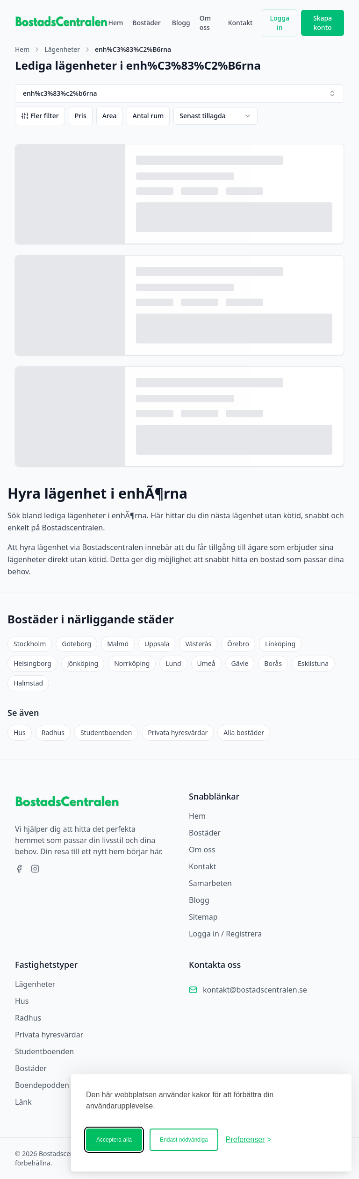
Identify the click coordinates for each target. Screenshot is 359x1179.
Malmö (118, 643)
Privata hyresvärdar (178, 732)
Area (109, 115)
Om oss (205, 23)
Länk (23, 1102)
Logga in (279, 23)
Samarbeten (210, 883)
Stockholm (30, 643)
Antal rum (148, 115)
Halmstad (28, 683)
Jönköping (82, 663)
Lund (173, 663)
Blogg (181, 22)
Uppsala (156, 643)
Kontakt (240, 22)
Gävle (240, 663)
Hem (115, 22)
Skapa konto (322, 23)
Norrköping (132, 663)
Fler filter (40, 115)
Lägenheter (62, 49)
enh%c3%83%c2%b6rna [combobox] (179, 93)
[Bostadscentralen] (307, 1140)
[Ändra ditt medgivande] (249, 1139)
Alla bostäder (243, 732)
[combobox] (215, 116)
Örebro (238, 643)
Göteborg (76, 643)
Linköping (280, 643)
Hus (20, 732)
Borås (273, 663)
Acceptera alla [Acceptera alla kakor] (114, 1139)
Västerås (198, 643)
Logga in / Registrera (225, 934)
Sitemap (203, 917)
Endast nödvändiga (184, 1139)
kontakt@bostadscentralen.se (255, 990)
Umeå (206, 663)
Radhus (53, 732)
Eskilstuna (313, 663)
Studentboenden (106, 732)
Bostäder (146, 22)
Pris (80, 115)
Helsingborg (32, 663)
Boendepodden (42, 1085)
